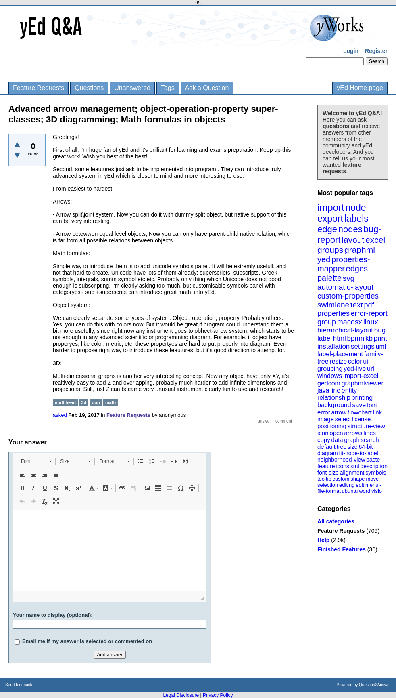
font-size (328, 472)
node (355, 207)
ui (365, 361)
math (110, 402)
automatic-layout (345, 287)
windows (329, 375)
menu (372, 485)
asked (60, 415)
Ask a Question (207, 87)
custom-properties (348, 296)
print (380, 338)
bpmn (356, 338)
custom (340, 479)
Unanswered (132, 87)
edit (360, 485)
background (334, 405)
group (326, 322)
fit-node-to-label (358, 453)
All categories (335, 521)
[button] (36, 461)
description (374, 466)
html (339, 338)
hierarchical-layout (345, 330)
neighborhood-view (341, 459)
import (330, 207)
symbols (375, 472)
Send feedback (18, 685)
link (377, 412)
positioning (331, 426)
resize (338, 361)
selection (327, 485)
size (353, 447)
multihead (65, 402)
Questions (89, 87)
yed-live (355, 368)
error (323, 412)
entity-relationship (338, 394)
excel (375, 239)
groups (330, 249)
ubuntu (350, 491)
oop (96, 402)
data (337, 439)
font (372, 405)
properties (333, 313)
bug (380, 330)
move (372, 479)
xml (354, 466)
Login (350, 51)
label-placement (340, 354)
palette (329, 277)
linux (370, 322)
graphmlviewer (362, 383)
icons (342, 466)
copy (323, 439)
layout (353, 239)
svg (349, 278)
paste (373, 459)
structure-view (366, 426)
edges (357, 268)
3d (83, 402)
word (364, 491)
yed (323, 259)
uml (380, 346)
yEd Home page (360, 87)
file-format (329, 491)
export (330, 218)
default (326, 446)
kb (369, 338)
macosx (349, 322)
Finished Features (341, 549)
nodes (350, 229)
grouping (329, 368)
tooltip (324, 479)
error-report (369, 313)
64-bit (365, 447)
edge (327, 229)
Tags (168, 87)
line (335, 390)
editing (346, 485)
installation (333, 346)
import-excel (360, 375)
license (361, 419)
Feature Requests (38, 87)
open (336, 432)
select (343, 419)
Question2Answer (375, 685)
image (325, 419)
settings (363, 346)
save (359, 405)
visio (376, 491)
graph (351, 439)
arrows (353, 432)
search (370, 439)
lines (369, 432)
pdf (369, 305)
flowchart (360, 412)
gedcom (328, 383)
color (355, 361)
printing (362, 397)
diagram (327, 453)
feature (326, 466)
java (323, 390)
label (324, 338)
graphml (359, 249)
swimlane (333, 305)
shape (357, 479)
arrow (338, 412)
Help (323, 540)
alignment (352, 472)
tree (341, 447)
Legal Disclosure (181, 695)
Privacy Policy (218, 695)
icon (323, 432)
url (370, 368)
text (356, 305)
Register (376, 51)
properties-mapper (343, 264)
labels (356, 218)
